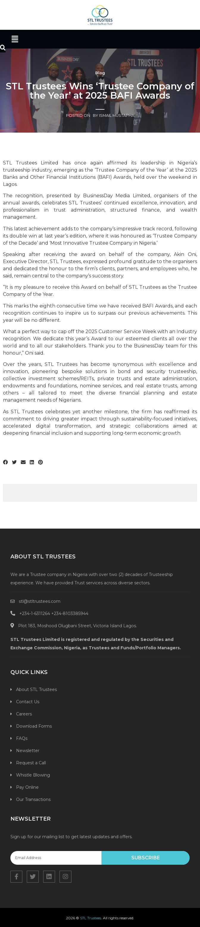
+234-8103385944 (69, 613)
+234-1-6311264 (34, 613)
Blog (100, 73)
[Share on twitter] (14, 462)
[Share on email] (23, 462)
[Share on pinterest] (40, 462)
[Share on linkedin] (32, 462)
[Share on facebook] (5, 462)
